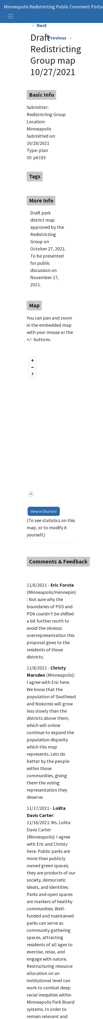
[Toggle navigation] (10, 16)
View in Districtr (44, 511)
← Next (39, 25)
